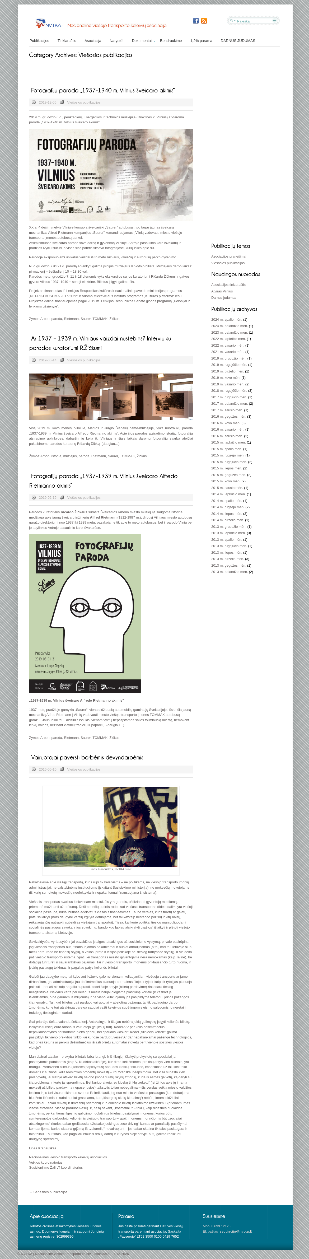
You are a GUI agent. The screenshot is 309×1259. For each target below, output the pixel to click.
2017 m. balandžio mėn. (229, 403)
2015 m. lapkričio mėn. (228, 442)
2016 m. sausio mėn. (227, 436)
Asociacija (93, 41)
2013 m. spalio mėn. (226, 540)
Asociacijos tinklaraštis (228, 285)
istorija (57, 456)
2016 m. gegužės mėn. (228, 416)
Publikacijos (39, 41)
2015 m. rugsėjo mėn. (228, 455)
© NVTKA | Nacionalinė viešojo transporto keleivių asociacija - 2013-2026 (73, 1254)
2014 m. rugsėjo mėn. (228, 507)
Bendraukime (171, 41)
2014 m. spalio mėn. (226, 501)
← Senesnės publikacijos (48, 1192)
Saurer (86, 319)
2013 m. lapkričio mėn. (228, 533)
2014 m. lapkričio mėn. (228, 494)
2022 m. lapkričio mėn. (228, 339)
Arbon (45, 319)
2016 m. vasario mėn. (227, 429)
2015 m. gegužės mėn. (228, 475)
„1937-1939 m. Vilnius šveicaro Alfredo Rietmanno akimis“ (73, 433)
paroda (57, 319)
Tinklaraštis (67, 41)
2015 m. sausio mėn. (227, 488)
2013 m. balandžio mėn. (229, 572)
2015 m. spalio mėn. (226, 449)
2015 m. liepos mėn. (226, 468)
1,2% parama (201, 41)
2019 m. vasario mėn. (227, 384)
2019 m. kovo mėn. (226, 378)
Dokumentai (143, 41)
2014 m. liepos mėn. (226, 514)
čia (131, 282)
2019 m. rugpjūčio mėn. (229, 365)
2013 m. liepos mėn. (226, 552)
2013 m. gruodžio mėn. (228, 527)
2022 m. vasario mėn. (227, 345)
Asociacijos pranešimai (228, 256)
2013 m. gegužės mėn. (228, 565)
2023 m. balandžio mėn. (229, 332)
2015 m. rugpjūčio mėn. (229, 462)
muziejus (70, 456)
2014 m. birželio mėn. (227, 520)
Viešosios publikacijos (84, 102)
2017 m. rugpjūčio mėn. (229, 397)
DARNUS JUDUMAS (238, 41)
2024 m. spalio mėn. (226, 319)
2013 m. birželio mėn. (227, 559)
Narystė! (116, 41)
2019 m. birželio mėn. (227, 371)
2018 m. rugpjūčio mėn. (229, 391)
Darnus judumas (223, 298)
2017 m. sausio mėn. (227, 410)
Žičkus (115, 319)
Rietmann (71, 319)
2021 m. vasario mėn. (227, 352)
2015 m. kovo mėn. (226, 481)
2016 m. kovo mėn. (226, 423)
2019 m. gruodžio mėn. (228, 358)
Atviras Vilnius (222, 291)
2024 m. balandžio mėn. (229, 326)
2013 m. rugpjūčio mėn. (229, 546)
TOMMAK (99, 319)
